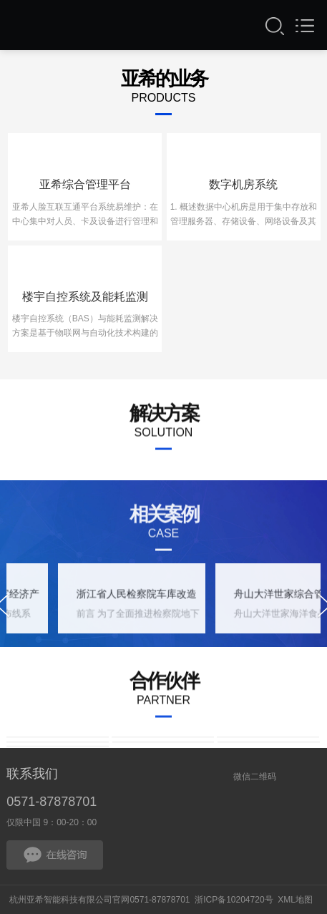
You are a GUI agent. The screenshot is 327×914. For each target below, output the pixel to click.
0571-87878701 (51, 801)
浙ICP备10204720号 (234, 900)
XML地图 (295, 900)
